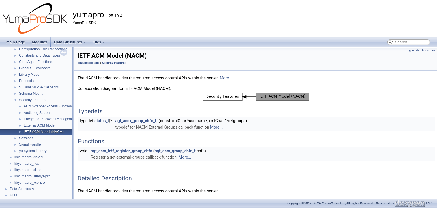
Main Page (15, 42)
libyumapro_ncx (26, 163)
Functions (429, 50)
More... (226, 78)
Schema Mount (31, 94)
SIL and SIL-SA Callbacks (39, 87)
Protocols (26, 81)
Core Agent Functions (35, 62)
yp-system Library (33, 151)
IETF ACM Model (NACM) (44, 132)
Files (99, 42)
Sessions (26, 138)
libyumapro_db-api (28, 157)
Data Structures (70, 42)
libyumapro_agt (88, 63)
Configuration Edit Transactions (43, 49)
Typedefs (413, 50)
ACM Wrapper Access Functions (49, 106)
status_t (101, 120)
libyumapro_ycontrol (29, 183)
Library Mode (29, 75)
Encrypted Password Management (50, 119)
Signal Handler (30, 144)
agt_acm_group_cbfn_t (135, 120)
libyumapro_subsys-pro (32, 176)
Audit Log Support (38, 113)
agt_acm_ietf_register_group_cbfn (121, 150)
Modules (39, 42)
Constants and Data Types (39, 55)
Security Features (32, 100)
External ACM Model (39, 125)
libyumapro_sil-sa (27, 170)
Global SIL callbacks (34, 68)
